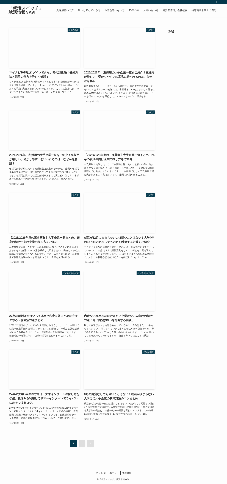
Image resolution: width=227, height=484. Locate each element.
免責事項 (126, 473)
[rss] (211, 2)
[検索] (216, 2)
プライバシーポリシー (107, 473)
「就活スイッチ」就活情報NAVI (26, 10)
